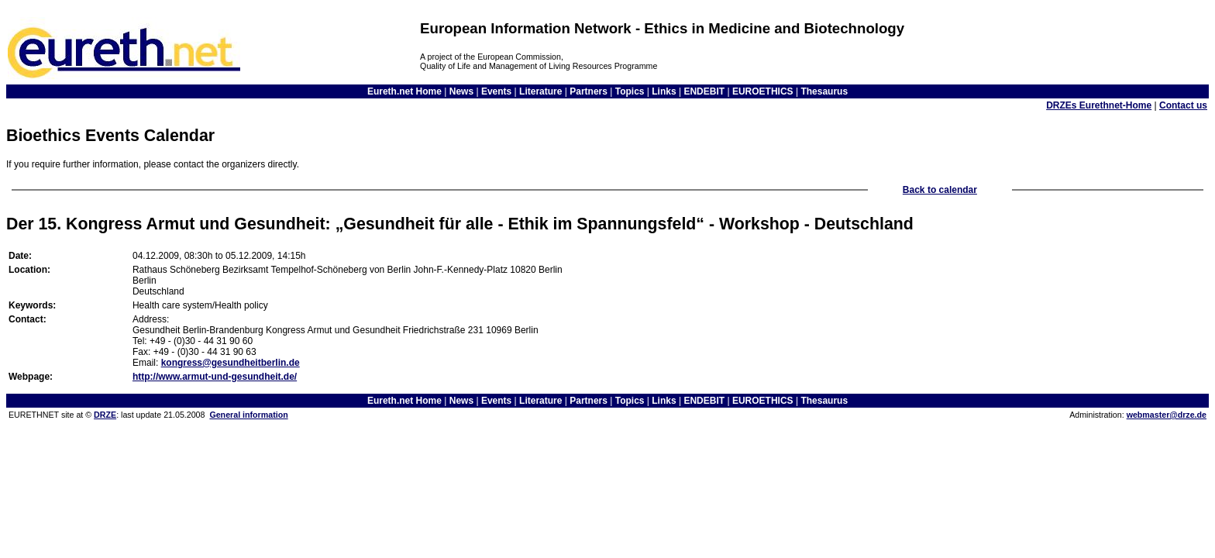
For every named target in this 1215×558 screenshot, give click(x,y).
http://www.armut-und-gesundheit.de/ (215, 376)
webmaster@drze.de (1166, 414)
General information (248, 414)
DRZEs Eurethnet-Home (1098, 105)
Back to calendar (940, 189)
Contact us (1183, 105)
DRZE (105, 414)
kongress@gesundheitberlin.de (230, 362)
